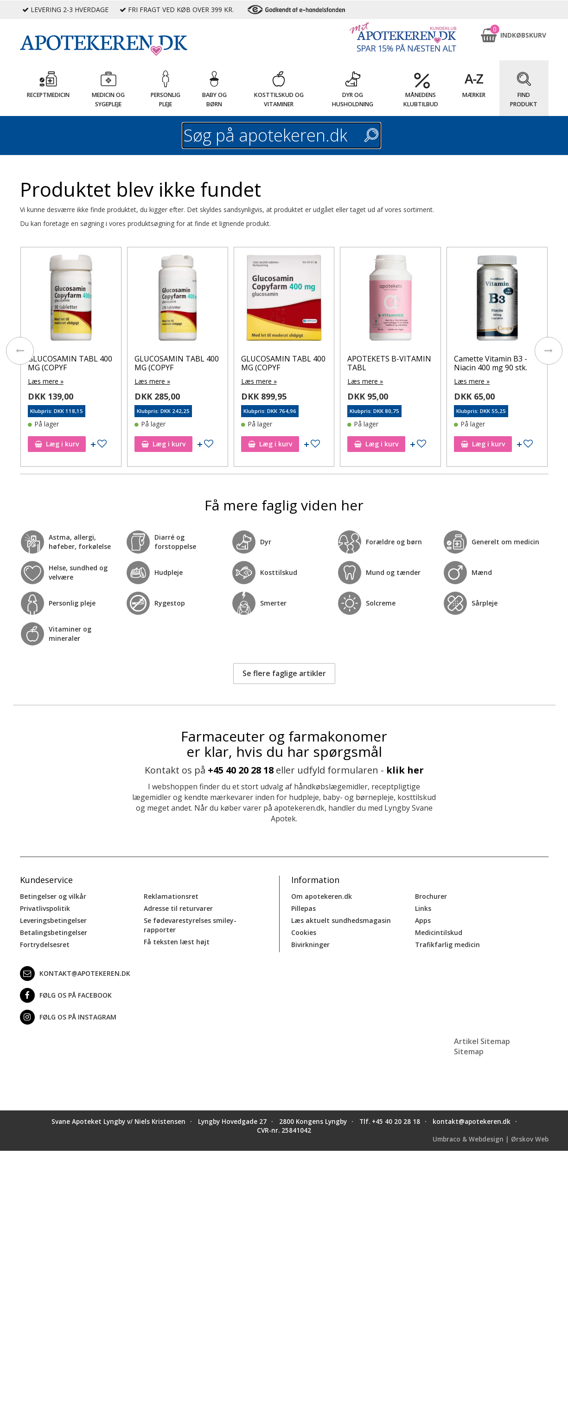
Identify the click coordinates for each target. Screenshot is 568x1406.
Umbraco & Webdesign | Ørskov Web (491, 1139)
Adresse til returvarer (178, 908)
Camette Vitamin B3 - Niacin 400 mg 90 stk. (490, 363)
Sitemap (469, 1051)
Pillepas (303, 908)
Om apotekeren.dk (321, 896)
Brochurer (431, 896)
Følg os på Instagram (68, 1017)
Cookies (303, 932)
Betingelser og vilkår (53, 896)
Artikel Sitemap (482, 1041)
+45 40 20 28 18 (241, 770)
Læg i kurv (57, 443)
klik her (405, 770)
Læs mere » (46, 381)
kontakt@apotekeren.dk (75, 973)
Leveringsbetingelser (53, 920)
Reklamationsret (171, 896)
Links (423, 908)
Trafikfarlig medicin (447, 944)
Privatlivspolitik (45, 908)
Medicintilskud (438, 932)
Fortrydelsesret (45, 944)
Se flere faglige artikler (284, 673)
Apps (423, 920)
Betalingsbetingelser (53, 932)
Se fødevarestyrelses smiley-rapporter (190, 925)
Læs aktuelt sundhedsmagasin (341, 920)
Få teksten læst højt (177, 941)
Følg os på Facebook (66, 995)
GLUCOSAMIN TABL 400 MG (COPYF (70, 363)
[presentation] (20, 351)
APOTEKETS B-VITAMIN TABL (389, 363)
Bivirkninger (310, 944)
